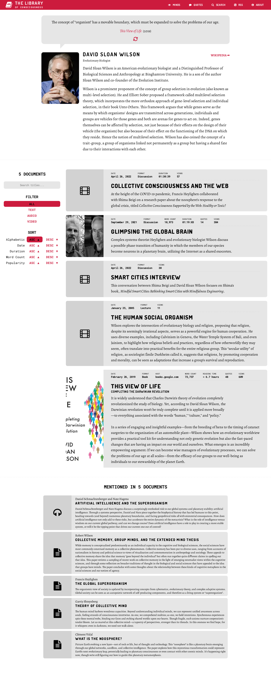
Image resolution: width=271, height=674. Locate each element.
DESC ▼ (52, 241)
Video (32, 223)
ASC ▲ (34, 247)
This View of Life (131, 32)
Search (218, 4)
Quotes (196, 4)
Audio (32, 217)
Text (32, 212)
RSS (238, 4)
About (258, 4)
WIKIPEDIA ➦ (220, 57)
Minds (174, 4)
